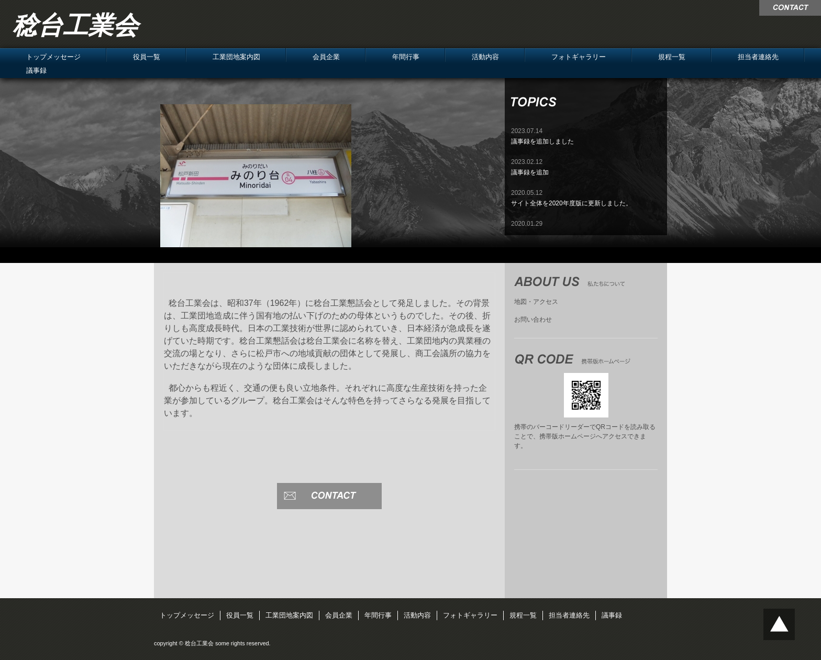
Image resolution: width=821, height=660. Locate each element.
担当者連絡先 (758, 57)
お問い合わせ (533, 319)
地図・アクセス (536, 301)
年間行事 (405, 57)
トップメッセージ (53, 57)
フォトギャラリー (578, 57)
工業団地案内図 (236, 57)
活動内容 (485, 57)
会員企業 (326, 57)
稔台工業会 (75, 25)
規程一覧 (671, 57)
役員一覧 (146, 57)
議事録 (36, 70)
